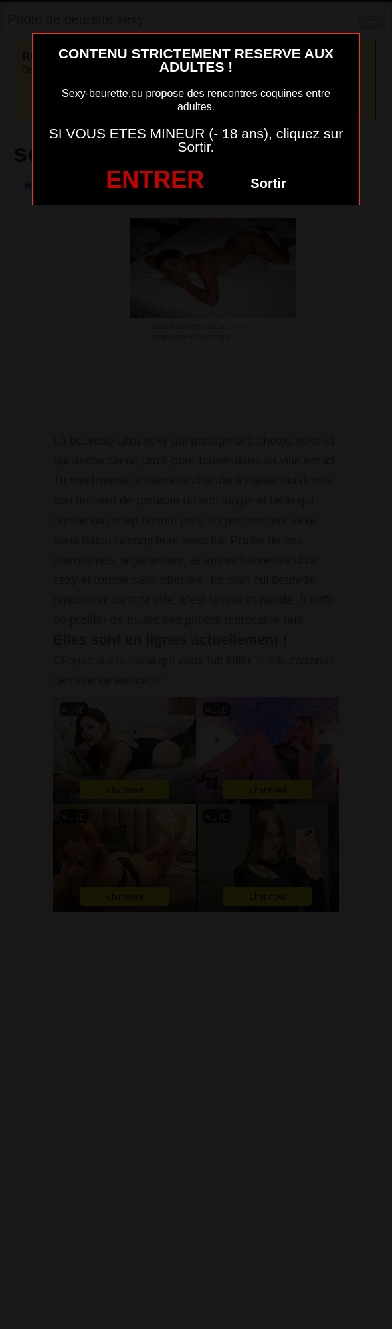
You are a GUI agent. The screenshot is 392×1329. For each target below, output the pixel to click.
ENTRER (155, 179)
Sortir (268, 183)
